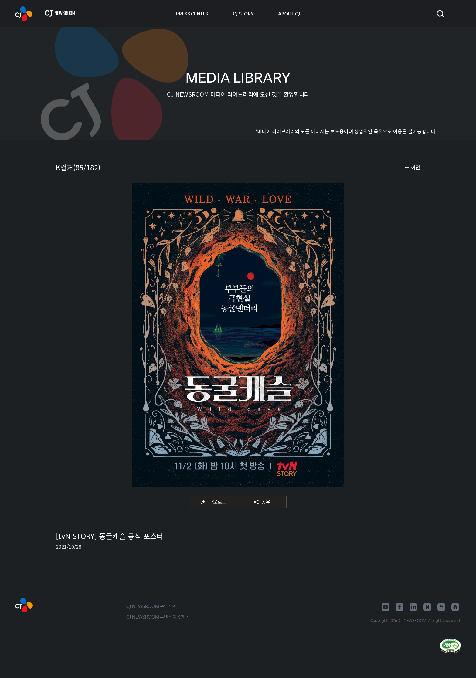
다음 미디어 (408, 335)
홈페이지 (455, 607)
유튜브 (385, 607)
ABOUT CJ (289, 14)
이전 (415, 167)
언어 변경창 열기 (457, 14)
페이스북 (399, 607)
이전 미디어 (68, 335)
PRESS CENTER (192, 14)
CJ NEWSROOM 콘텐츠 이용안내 (157, 617)
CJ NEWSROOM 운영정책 (151, 606)
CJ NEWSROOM (23, 13)
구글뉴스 (441, 607)
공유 (265, 501)
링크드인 (413, 607)
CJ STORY (243, 14)
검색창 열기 (440, 14)
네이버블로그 (427, 607)
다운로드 (217, 501)
